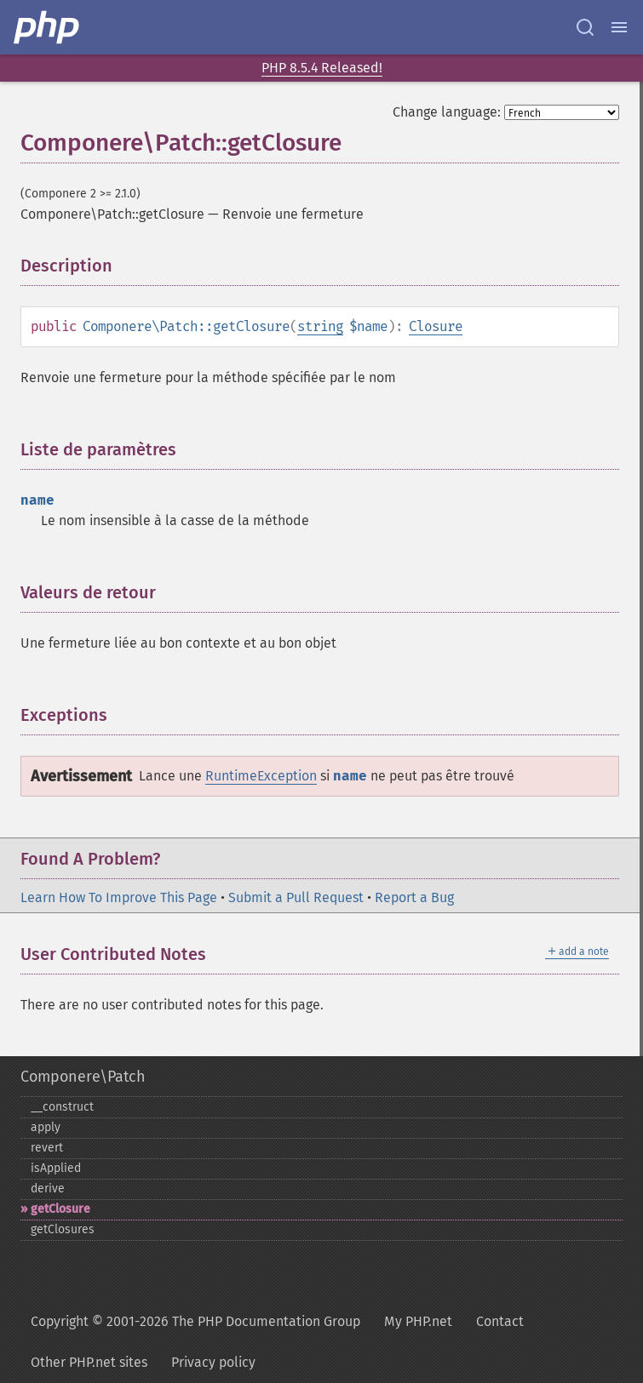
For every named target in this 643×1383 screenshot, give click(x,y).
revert (47, 1147)
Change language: (447, 112)
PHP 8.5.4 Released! (321, 68)
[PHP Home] (48, 27)
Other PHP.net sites (89, 1362)
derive (48, 1188)
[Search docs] (585, 27)
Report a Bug (414, 897)
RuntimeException (261, 776)
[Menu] (619, 27)
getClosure (60, 1209)
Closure (435, 326)
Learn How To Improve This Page (118, 897)
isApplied (56, 1168)
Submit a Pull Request (296, 897)
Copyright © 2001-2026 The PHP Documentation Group (195, 1321)
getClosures (63, 1229)
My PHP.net (418, 1321)
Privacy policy (213, 1362)
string (320, 326)
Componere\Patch (83, 1076)
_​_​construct (62, 1107)
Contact (500, 1321)
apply (45, 1127)
